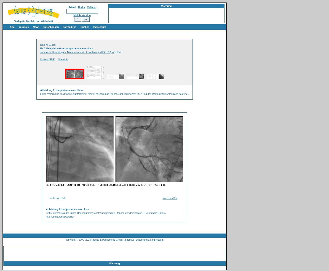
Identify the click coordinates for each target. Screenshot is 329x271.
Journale (24, 27)
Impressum (99, 27)
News (36, 27)
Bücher (84, 27)
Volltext (91, 7)
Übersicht (63, 59)
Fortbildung (69, 27)
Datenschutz (143, 239)
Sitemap (129, 239)
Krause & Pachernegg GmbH (107, 239)
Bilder (81, 7)
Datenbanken (51, 27)
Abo (12, 27)
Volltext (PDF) (47, 59)
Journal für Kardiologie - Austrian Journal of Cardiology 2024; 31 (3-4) (77, 52)
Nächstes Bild (170, 198)
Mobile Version (82, 15)
